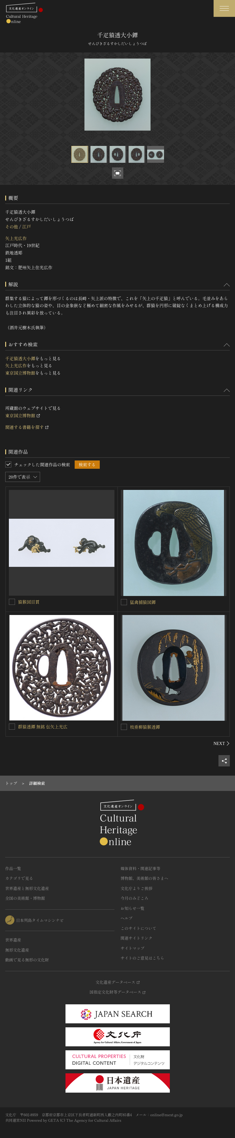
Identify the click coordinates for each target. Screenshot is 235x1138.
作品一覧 (13, 868)
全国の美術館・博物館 (25, 898)
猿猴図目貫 (28, 602)
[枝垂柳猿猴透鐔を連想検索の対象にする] (124, 727)
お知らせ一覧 (132, 908)
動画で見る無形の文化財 (27, 960)
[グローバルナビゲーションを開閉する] (224, 8)
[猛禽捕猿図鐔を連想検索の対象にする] (124, 602)
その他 (11, 226)
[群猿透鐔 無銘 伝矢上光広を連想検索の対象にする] (12, 727)
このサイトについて (138, 928)
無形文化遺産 (17, 950)
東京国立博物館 (20, 373)
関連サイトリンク (136, 938)
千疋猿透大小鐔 (20, 358)
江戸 (26, 226)
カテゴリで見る (19, 878)
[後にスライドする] (222, 743)
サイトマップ (132, 948)
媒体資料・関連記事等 (140, 868)
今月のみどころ (134, 898)
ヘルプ (126, 918)
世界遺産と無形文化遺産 (27, 888)
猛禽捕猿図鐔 (143, 602)
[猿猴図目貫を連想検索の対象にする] (12, 602)
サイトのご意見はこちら (142, 958)
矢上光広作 (16, 238)
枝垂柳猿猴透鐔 (145, 727)
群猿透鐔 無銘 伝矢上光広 (42, 727)
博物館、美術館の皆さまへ (144, 878)
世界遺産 (13, 940)
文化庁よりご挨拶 (136, 888)
